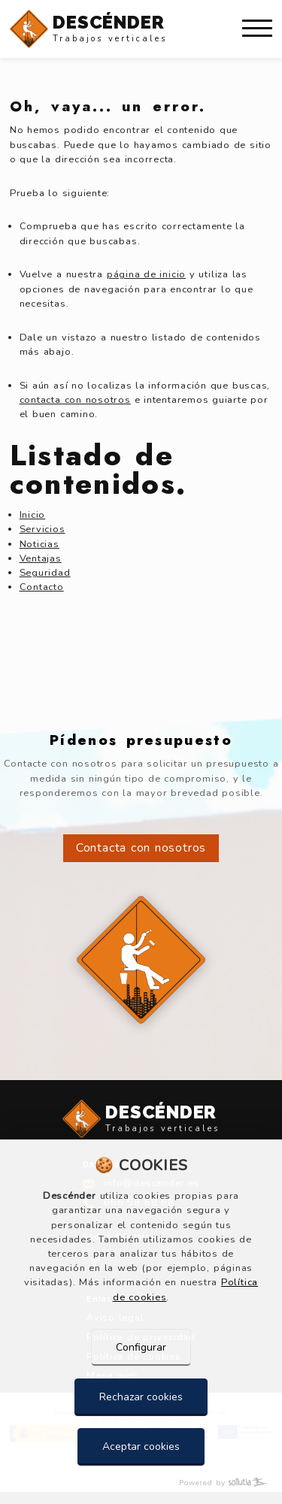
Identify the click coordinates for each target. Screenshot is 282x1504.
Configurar (141, 1347)
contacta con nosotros (75, 400)
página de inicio (146, 274)
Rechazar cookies (141, 1397)
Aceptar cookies (141, 1446)
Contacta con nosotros (141, 848)
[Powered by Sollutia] (141, 1483)
